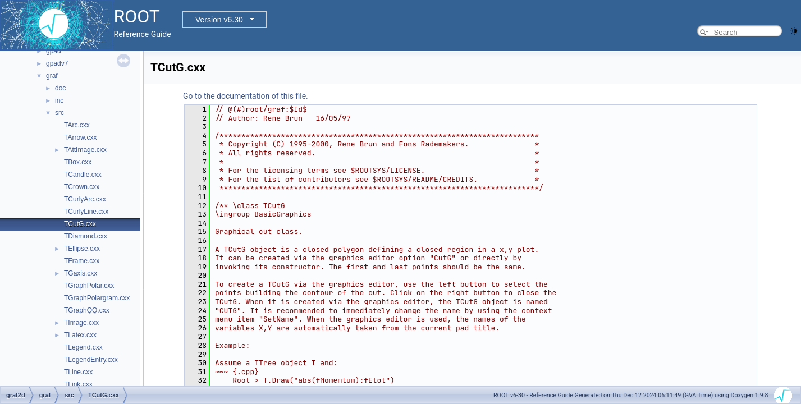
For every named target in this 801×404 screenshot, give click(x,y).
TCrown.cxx (81, 187)
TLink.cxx (78, 384)
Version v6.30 (219, 19)
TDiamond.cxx (85, 236)
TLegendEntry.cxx (91, 360)
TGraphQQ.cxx (86, 310)
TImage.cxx (81, 323)
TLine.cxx (78, 372)
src (59, 113)
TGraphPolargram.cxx (97, 298)
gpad (53, 51)
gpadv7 (57, 63)
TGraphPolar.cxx (89, 286)
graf (52, 76)
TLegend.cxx (83, 347)
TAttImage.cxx (85, 150)
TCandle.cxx (83, 174)
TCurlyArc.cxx (85, 199)
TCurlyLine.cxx (86, 211)
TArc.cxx (77, 125)
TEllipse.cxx (82, 248)
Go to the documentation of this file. (245, 95)
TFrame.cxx (81, 261)
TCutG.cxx (80, 224)
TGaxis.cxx (80, 273)
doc (60, 88)
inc (59, 100)
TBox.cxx (77, 162)
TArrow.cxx (80, 137)
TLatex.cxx (80, 335)
